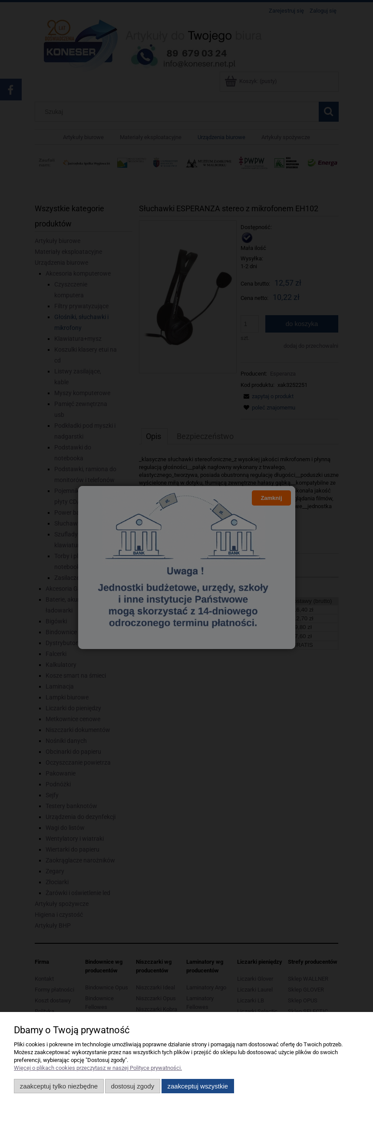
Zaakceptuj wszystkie (198, 1086)
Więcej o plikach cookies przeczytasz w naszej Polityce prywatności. (98, 1068)
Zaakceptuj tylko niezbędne (59, 1086)
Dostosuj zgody (132, 1086)
